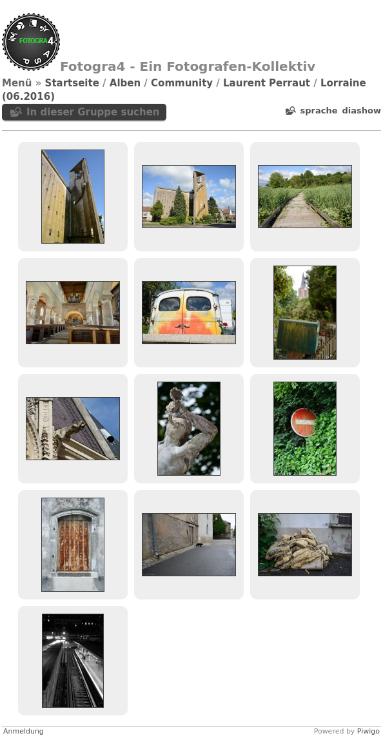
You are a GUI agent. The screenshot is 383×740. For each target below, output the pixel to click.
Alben (125, 83)
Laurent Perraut (266, 83)
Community (182, 83)
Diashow (361, 110)
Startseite (72, 83)
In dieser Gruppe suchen (93, 112)
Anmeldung (23, 731)
